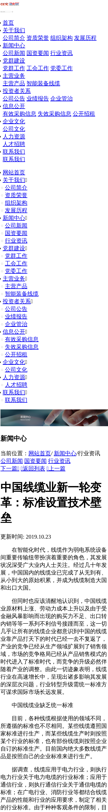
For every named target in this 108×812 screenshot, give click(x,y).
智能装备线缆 (43, 83)
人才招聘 (14, 144)
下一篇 (9, 468)
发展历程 (85, 38)
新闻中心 (14, 45)
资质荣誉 (37, 38)
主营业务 (14, 76)
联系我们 (14, 152)
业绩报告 (37, 98)
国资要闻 (37, 53)
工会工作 (37, 68)
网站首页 (14, 172)
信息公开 (14, 106)
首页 (8, 23)
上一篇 (56, 468)
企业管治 (61, 98)
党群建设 (14, 61)
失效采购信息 (54, 114)
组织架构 (61, 38)
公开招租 (84, 114)
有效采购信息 (19, 114)
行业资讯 (61, 53)
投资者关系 (17, 91)
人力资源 (14, 136)
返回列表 (33, 468)
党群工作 (14, 68)
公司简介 (14, 38)
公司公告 (14, 98)
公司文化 (14, 129)
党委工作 (61, 68)
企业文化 (14, 121)
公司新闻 (14, 53)
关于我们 (14, 30)
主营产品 (14, 83)
